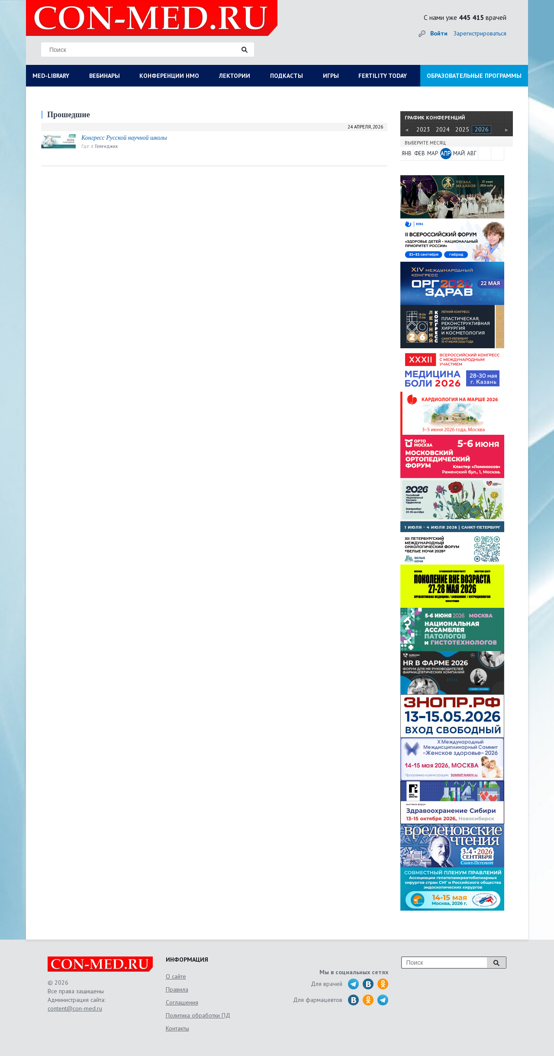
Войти (439, 33)
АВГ (472, 153)
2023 (423, 129)
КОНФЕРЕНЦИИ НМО (169, 76)
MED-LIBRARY (50, 76)
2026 (482, 129)
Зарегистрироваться (480, 33)
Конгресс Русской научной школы (124, 138)
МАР (432, 153)
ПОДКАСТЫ (286, 76)
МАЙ (458, 153)
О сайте (176, 976)
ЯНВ (407, 153)
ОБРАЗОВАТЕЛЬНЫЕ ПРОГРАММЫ (474, 76)
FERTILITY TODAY (382, 76)
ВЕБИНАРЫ (104, 76)
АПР (446, 153)
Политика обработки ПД (198, 1015)
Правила (177, 989)
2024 (443, 129)
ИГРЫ (331, 76)
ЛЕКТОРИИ (234, 76)
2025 (462, 129)
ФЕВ (419, 153)
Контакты (177, 1028)
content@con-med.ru (75, 1008)
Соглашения (182, 1002)
